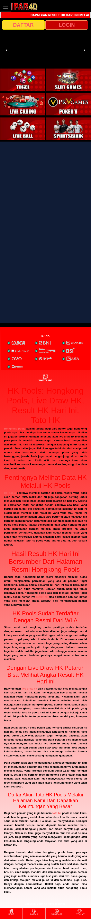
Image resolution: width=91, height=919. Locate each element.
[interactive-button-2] (68, 80)
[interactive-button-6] (68, 128)
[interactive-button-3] (22, 104)
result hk (41, 596)
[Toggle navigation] (5, 7)
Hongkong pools (14, 428)
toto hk (56, 813)
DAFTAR (23, 25)
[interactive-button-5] (22, 128)
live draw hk (29, 688)
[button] (7, 50)
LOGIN (67, 25)
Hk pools (10, 492)
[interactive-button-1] (22, 80)
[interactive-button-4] (68, 104)
